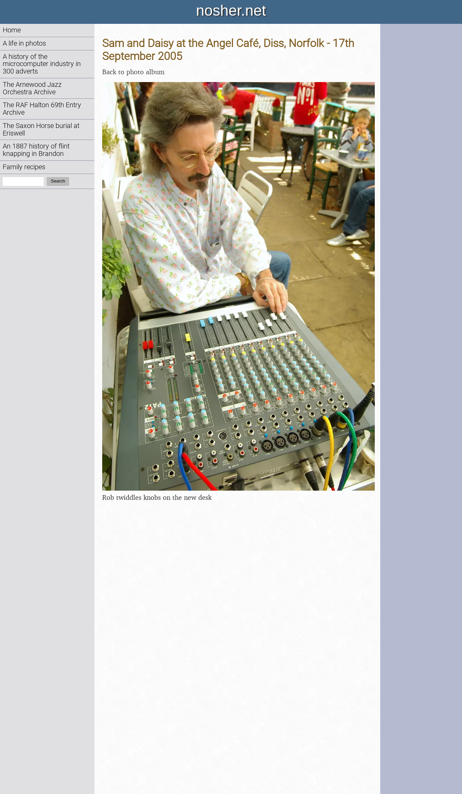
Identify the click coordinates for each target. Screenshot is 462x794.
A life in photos (24, 43)
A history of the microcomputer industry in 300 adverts (42, 64)
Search (58, 181)
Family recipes (24, 167)
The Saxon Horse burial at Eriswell (41, 129)
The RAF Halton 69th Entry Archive (42, 108)
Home (12, 30)
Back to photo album (133, 71)
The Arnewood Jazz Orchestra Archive (32, 88)
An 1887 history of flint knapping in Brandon (36, 150)
